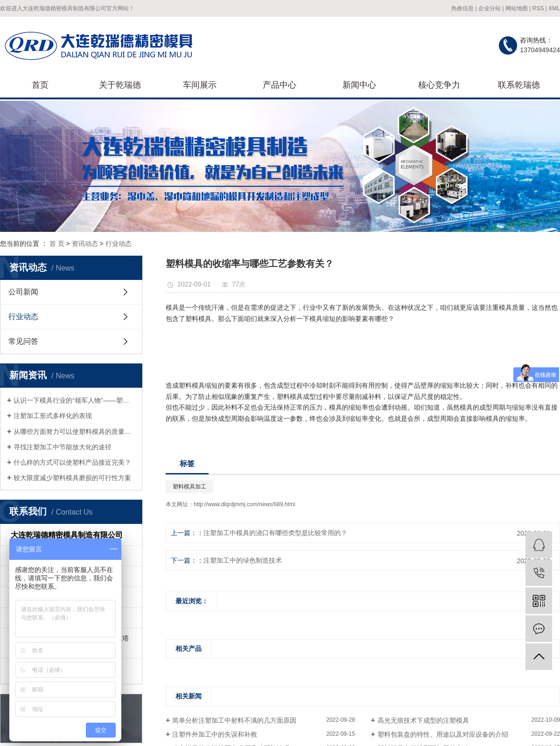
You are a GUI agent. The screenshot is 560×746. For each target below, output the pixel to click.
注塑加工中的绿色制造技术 (242, 560)
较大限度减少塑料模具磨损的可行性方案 (72, 477)
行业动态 (118, 243)
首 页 (56, 243)
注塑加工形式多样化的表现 (53, 415)
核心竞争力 (439, 85)
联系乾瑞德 (519, 85)
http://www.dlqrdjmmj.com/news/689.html (244, 504)
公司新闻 (23, 292)
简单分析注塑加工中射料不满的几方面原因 (234, 720)
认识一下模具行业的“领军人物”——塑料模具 (74, 400)
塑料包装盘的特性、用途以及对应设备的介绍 (443, 734)
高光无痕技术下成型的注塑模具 (423, 720)
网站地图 (516, 8)
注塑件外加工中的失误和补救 (214, 734)
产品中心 (279, 85)
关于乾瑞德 (120, 85)
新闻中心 (359, 85)
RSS (538, 8)
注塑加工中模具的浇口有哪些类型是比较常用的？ (275, 533)
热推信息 (462, 8)
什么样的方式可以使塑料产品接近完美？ (72, 462)
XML (554, 8)
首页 (40, 85)
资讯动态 (85, 243)
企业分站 (489, 8)
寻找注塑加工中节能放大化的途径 (63, 447)
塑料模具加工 (189, 486)
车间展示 (200, 85)
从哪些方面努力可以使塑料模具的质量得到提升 (74, 431)
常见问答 (23, 341)
